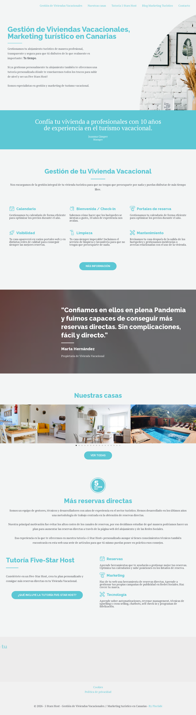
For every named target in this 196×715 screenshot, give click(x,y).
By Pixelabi (155, 706)
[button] (4, 424)
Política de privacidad (98, 692)
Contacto (184, 5)
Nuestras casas (97, 5)
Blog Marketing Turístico (157, 5)
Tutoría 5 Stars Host (124, 5)
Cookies (98, 687)
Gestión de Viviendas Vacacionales (61, 5)
